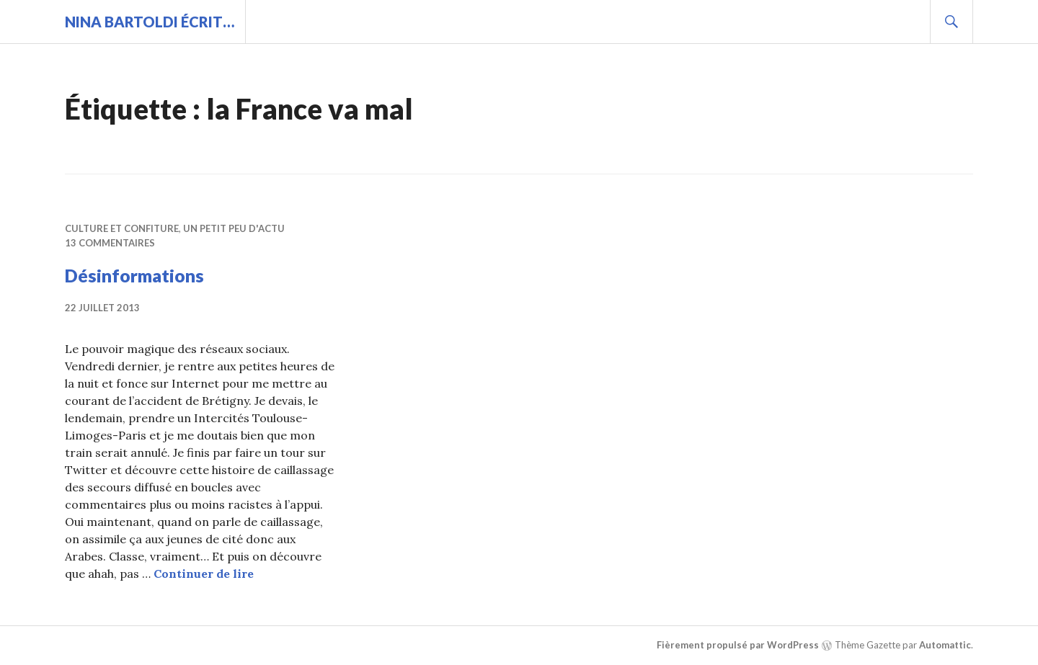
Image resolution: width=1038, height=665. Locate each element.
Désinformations (134, 275)
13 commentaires (110, 243)
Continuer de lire (204, 573)
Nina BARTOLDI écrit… (149, 21)
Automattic (945, 645)
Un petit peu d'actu (234, 228)
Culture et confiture (122, 228)
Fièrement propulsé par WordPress (738, 645)
